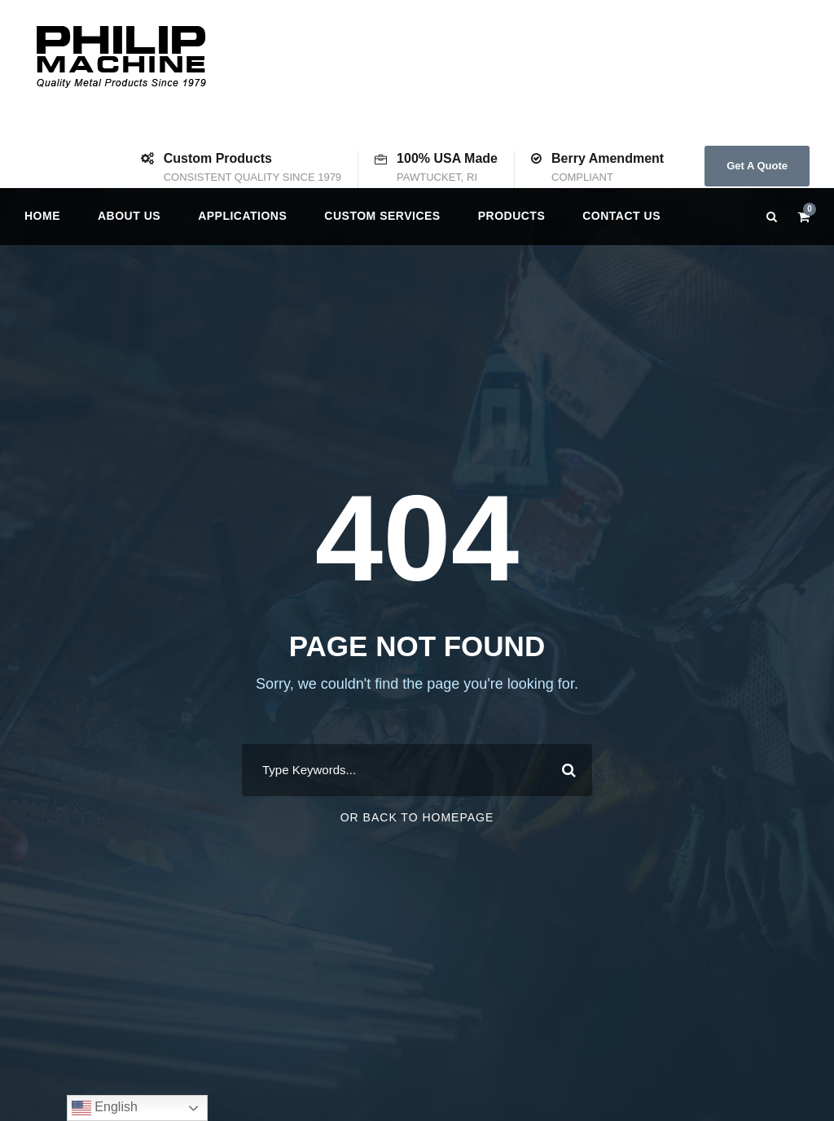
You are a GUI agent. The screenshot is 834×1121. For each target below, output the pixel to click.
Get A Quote (757, 166)
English (105, 1108)
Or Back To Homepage (417, 817)
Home (42, 215)
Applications (242, 215)
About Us (129, 215)
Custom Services (382, 215)
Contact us (621, 215)
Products (512, 215)
